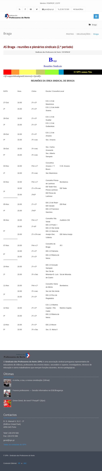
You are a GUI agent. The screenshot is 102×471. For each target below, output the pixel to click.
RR (19, 463)
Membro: (43, 3)
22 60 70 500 (63, 9)
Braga (94, 25)
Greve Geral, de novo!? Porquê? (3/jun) (29, 401)
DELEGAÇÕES (83, 34)
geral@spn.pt (48, 9)
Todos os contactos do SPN (14, 444)
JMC (25, 463)
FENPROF (50, 3)
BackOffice (79, 9)
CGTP (58, 3)
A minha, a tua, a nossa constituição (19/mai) (31, 380)
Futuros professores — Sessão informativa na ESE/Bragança (38, 390)
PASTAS (70, 34)
